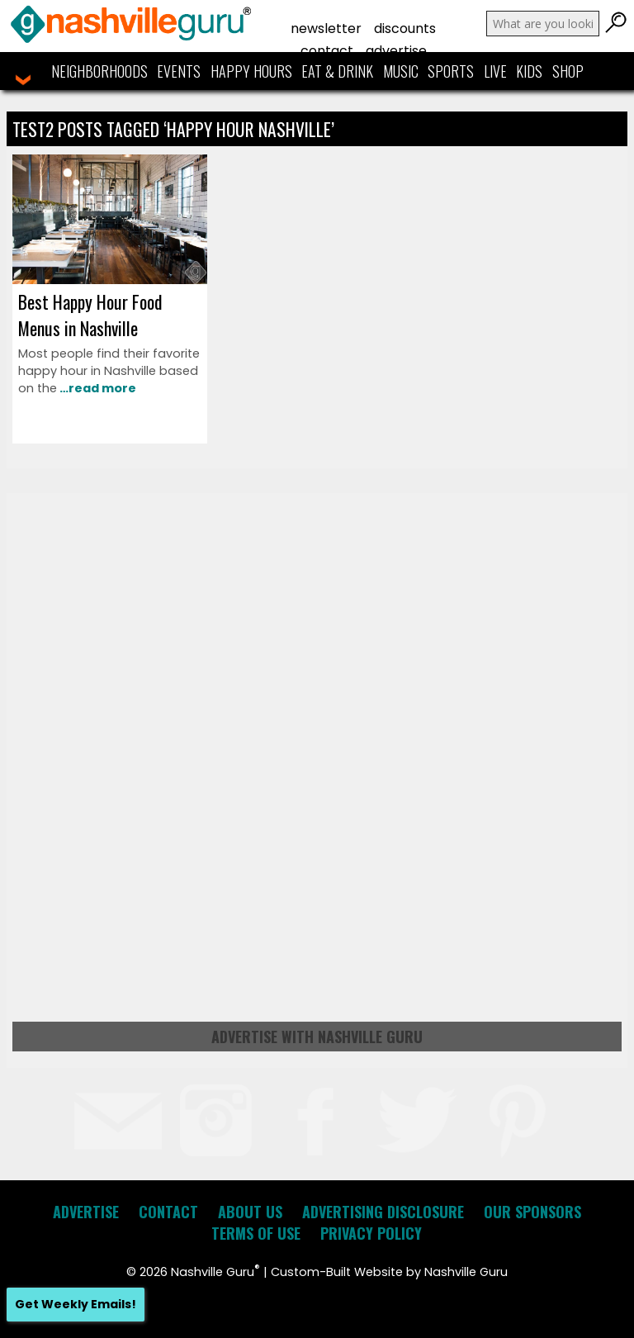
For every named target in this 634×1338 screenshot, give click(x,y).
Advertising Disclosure (383, 1211)
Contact (326, 50)
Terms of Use (255, 1233)
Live (495, 71)
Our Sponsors (532, 1211)
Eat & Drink (337, 71)
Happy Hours (251, 71)
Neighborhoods (99, 71)
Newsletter (326, 28)
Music (401, 71)
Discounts (405, 28)
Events (179, 71)
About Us (250, 1211)
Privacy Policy (371, 1233)
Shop (568, 71)
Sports (451, 71)
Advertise (396, 50)
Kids (529, 71)
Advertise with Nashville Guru (317, 1036)
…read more (96, 388)
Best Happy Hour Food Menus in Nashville (90, 314)
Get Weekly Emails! (75, 1304)
